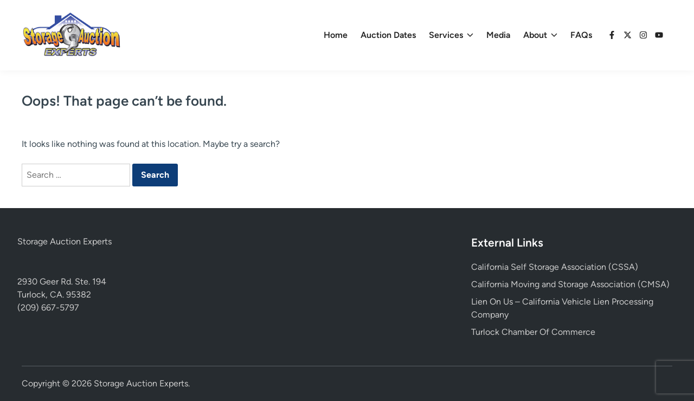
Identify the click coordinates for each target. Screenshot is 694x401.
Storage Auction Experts (64, 241)
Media (498, 35)
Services (451, 35)
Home (336, 35)
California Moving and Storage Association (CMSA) (570, 284)
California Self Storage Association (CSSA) (554, 267)
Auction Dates (388, 35)
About (540, 35)
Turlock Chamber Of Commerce (533, 332)
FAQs (581, 35)
